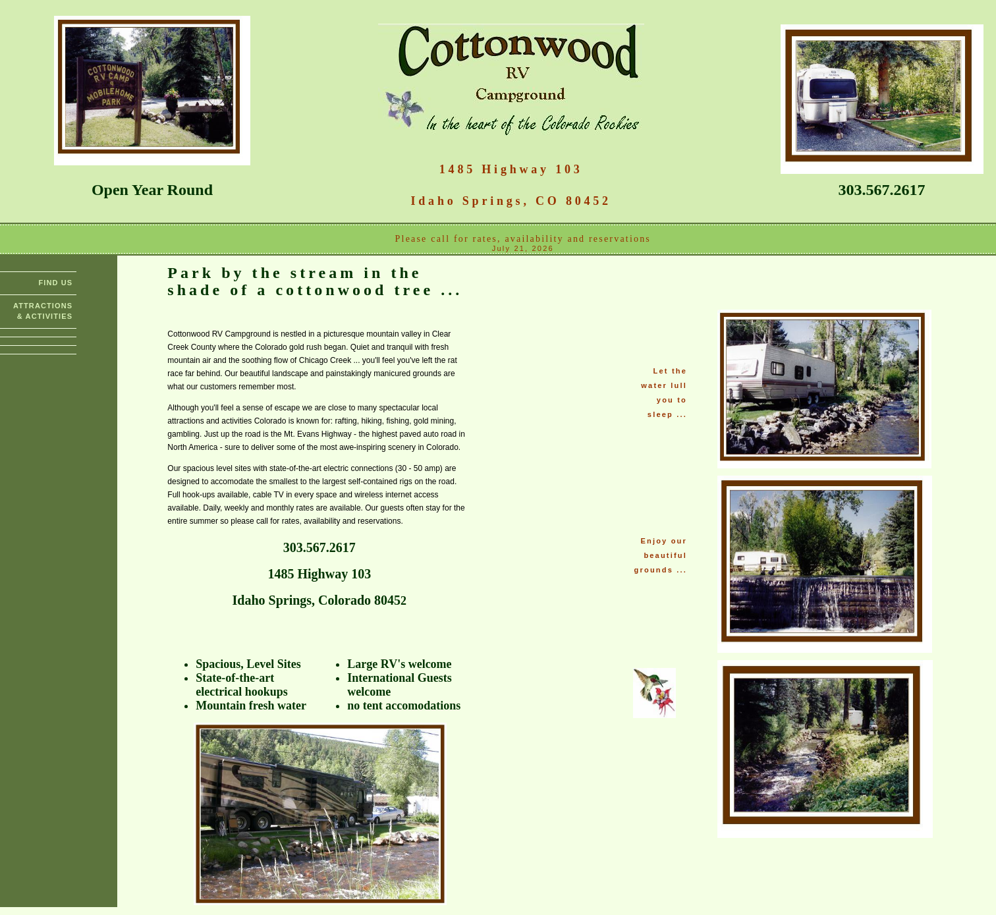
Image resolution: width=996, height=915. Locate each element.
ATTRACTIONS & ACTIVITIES (42, 311)
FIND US (55, 283)
